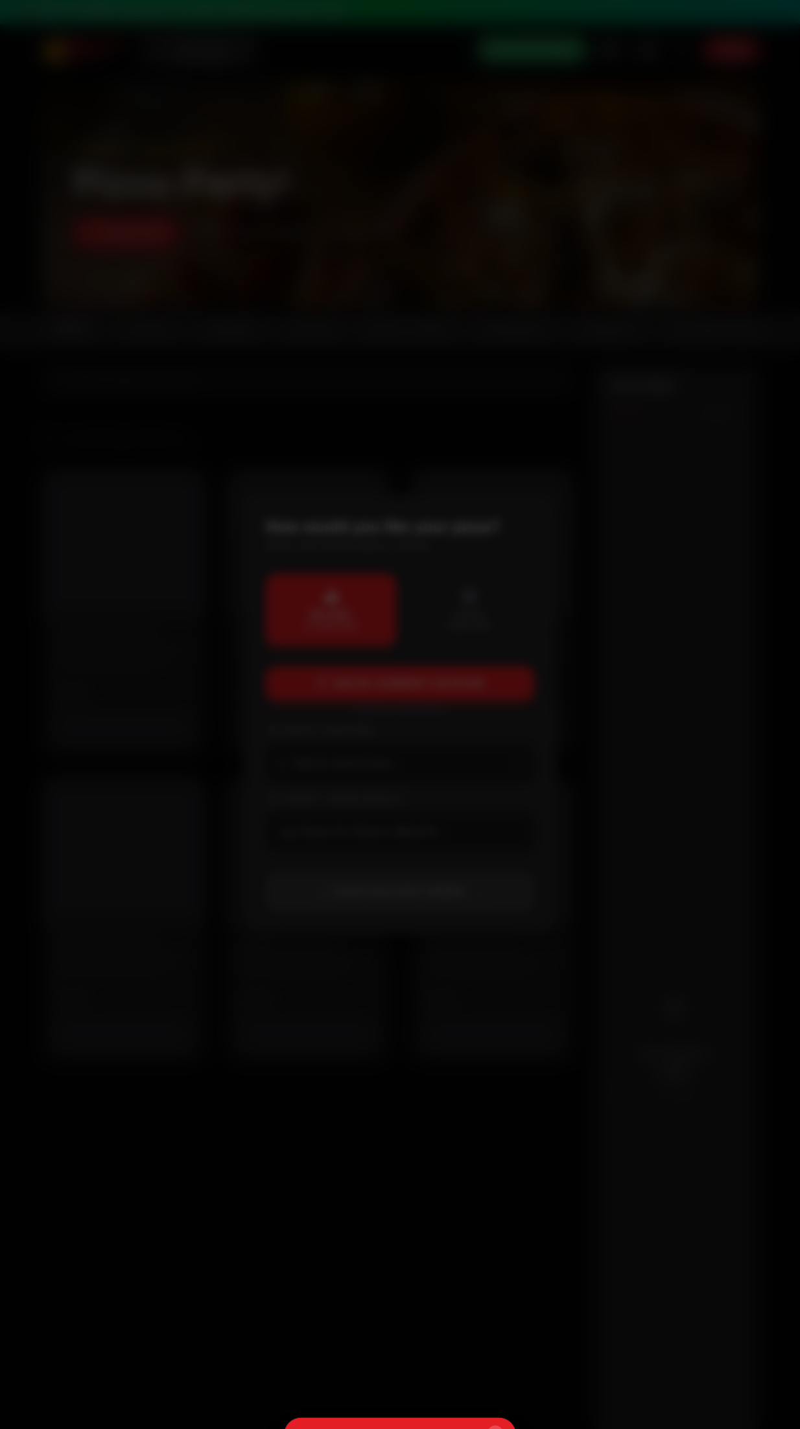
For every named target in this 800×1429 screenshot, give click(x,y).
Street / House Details (334, 799)
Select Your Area (321, 730)
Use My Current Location (400, 683)
